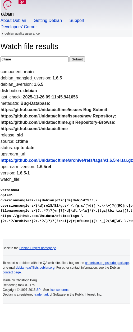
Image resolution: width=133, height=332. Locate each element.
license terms (59, 290)
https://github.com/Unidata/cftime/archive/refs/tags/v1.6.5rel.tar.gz (67, 160)
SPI (39, 290)
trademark (41, 294)
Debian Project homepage (37, 248)
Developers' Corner (19, 27)
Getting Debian (48, 20)
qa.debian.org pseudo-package (107, 263)
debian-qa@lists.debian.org (35, 267)
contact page (12, 272)
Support (77, 20)
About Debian (13, 20)
